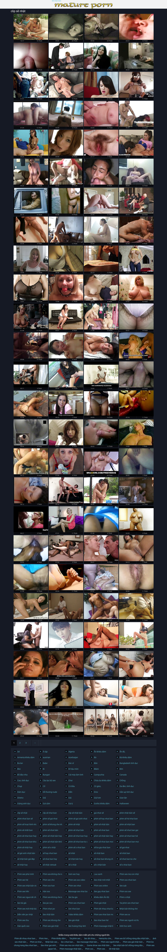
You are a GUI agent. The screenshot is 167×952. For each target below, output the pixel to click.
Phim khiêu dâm (58, 938)
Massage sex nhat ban (77, 891)
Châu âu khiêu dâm (102, 780)
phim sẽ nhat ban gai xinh (128, 830)
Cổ (44, 786)
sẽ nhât (71, 853)
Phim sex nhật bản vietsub (26, 886)
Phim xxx (89, 949)
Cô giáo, (97, 786)
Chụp (19, 786)
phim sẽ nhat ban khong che (26, 842)
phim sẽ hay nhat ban (103, 819)
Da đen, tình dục (127, 786)
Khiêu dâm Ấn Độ (101, 897)
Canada (123, 775)
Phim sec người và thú (128, 920)
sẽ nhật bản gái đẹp (26, 859)
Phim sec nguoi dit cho (26, 897)
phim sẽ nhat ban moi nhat (128, 842)
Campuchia (99, 775)
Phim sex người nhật (110, 942)
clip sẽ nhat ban (50, 813)
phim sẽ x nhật (49, 847)
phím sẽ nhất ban (25, 830)
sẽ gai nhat (124, 847)
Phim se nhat (36, 942)
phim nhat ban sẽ (25, 819)
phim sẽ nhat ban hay (26, 836)
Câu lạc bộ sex (49, 780)
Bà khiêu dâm (126, 757)
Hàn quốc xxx (23, 926)
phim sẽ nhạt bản (76, 830)
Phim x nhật (125, 897)
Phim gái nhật (100, 903)
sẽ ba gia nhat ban (102, 847)
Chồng (123, 780)
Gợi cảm (46, 803)
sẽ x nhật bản (100, 865)
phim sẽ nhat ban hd (128, 836)
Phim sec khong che (52, 920)
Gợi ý (70, 803)
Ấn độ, (122, 752)
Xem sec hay (74, 874)
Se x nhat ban (67, 942)
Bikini (96, 769)
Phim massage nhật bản (103, 926)
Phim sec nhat (74, 886)
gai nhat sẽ (99, 813)
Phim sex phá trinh (25, 874)
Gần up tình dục (127, 792)
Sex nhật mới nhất (102, 880)
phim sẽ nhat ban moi (103, 842)
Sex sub (123, 886)
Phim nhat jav (49, 909)
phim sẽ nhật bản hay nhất (103, 836)
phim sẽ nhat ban (101, 830)
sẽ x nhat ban (126, 865)
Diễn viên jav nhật (25, 914)
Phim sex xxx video (76, 880)
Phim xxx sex (125, 891)
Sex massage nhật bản (87, 942)
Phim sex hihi (23, 891)
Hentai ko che (105, 938)
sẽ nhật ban (99, 853)
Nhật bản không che (128, 909)
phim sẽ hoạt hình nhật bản (26, 824)
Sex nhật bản (48, 914)
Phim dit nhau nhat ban (103, 909)
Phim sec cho (49, 880)
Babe (45, 763)
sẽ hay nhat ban (50, 853)
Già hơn (97, 798)
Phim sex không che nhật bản (52, 897)
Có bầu (71, 786)
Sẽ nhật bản (56, 1)
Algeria (71, 752)
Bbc (19, 769)
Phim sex (101, 949)
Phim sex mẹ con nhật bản (128, 874)
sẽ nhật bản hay (75, 859)
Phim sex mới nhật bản (26, 909)
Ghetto (20, 798)
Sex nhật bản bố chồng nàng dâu (128, 945)
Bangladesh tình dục (128, 763)
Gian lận (123, 798)
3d (18, 752)
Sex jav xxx (47, 903)
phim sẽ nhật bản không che (52, 842)
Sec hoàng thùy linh (77, 926)
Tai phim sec (74, 938)
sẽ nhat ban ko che (128, 859)
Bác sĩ (71, 763)
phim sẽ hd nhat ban (128, 819)
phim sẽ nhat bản (50, 830)
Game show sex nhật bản (98, 945)
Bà (95, 757)
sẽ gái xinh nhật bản (26, 853)
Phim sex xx (125, 914)
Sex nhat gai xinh (48, 945)
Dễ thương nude (50, 792)
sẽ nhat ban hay (50, 859)
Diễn (70, 792)
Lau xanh (98, 874)
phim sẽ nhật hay (25, 847)
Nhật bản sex (51, 942)
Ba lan (20, 763)
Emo (96, 792)
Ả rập (45, 752)
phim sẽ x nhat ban (76, 847)
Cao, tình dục (23, 780)
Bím (121, 769)
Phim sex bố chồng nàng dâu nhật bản (132, 938)
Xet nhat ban (74, 909)
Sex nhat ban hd (101, 920)
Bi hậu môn (73, 769)
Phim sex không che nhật (52, 874)
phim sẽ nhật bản (101, 824)
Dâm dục (21, 792)
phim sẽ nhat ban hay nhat (77, 836)
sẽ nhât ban (125, 853)
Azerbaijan (73, 757)
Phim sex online (101, 886)
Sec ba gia (73, 897)
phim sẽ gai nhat (50, 819)
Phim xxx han (49, 886)
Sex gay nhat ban (101, 891)
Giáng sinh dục (24, 803)
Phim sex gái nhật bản (133, 942)
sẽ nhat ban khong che (103, 859)
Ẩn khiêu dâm (100, 752)
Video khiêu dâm (75, 914)
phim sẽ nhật (74, 824)
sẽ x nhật (72, 865)
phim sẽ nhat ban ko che (77, 842)
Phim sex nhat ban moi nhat (103, 914)
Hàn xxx (46, 891)
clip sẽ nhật (22, 813)
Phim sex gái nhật (51, 926)
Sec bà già (21, 903)
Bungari (46, 775)
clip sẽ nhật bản (75, 813)
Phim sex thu (23, 920)
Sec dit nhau (89, 938)
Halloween (124, 803)
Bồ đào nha (22, 775)
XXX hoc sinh (125, 926)
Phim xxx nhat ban (128, 880)
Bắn (96, 763)
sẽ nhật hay (22, 865)
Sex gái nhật (73, 920)
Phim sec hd (22, 880)
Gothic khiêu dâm (102, 803)
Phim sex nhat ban (76, 903)
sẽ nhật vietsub (49, 865)
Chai (70, 780)
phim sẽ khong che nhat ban (52, 824)
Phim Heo (43, 938)
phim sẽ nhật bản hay (52, 836)
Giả (44, 798)
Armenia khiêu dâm (25, 757)
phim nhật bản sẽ (127, 813)
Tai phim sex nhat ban (128, 903)
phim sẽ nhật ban (127, 824)
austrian (46, 757)
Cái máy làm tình (75, 775)
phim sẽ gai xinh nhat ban (77, 819)
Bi (44, 769)
